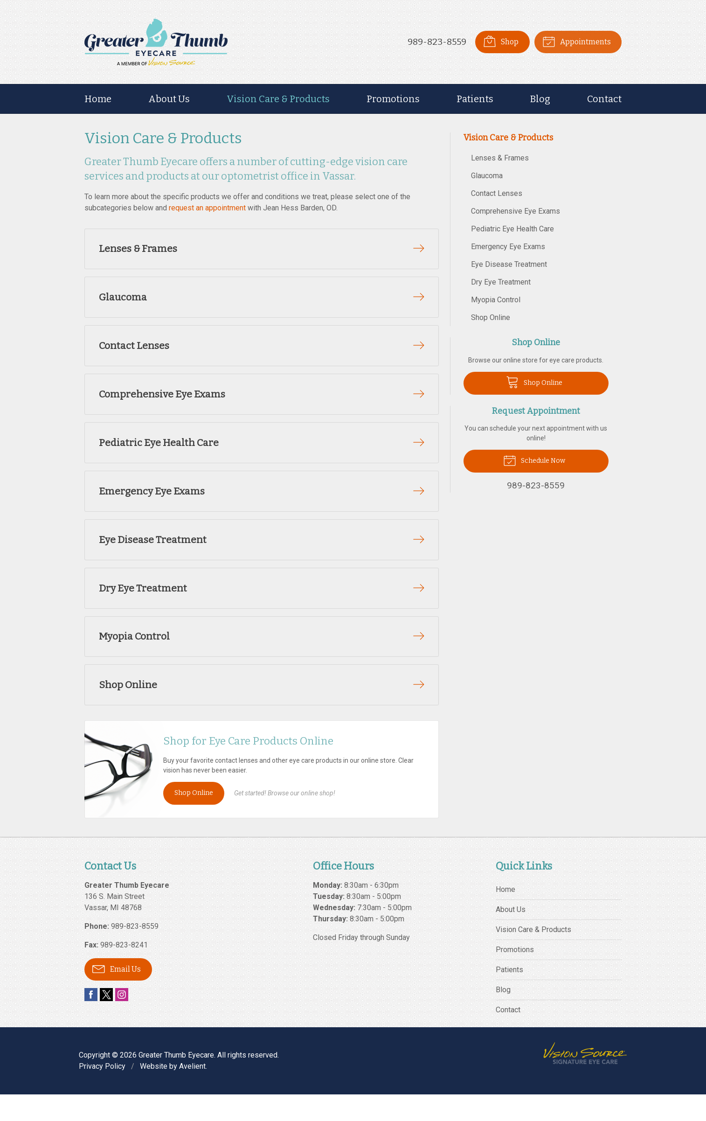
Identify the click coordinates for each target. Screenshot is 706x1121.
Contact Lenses (496, 193)
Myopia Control (495, 299)
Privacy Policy (102, 1092)
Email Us (116, 995)
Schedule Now (534, 460)
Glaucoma (487, 175)
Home (97, 98)
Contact (604, 98)
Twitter (106, 1021)
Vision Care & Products (278, 98)
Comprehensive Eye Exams (515, 211)
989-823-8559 (436, 41)
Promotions (393, 98)
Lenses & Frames (500, 157)
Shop (500, 41)
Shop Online (193, 819)
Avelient (192, 1092)
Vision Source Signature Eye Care (585, 1080)
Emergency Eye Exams (508, 246)
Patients (475, 98)
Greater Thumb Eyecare (176, 1081)
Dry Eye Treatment (501, 282)
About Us (169, 98)
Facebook (90, 1021)
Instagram (121, 1021)
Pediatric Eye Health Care (512, 228)
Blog (540, 98)
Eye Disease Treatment (509, 264)
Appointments (576, 41)
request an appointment (207, 207)
